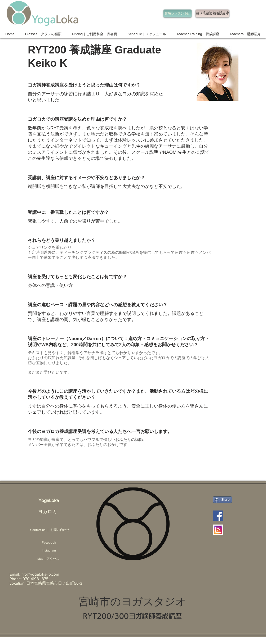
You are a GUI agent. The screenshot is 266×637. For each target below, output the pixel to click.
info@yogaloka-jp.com (40, 574)
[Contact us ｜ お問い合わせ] (49, 530)
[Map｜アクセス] (48, 559)
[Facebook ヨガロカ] (218, 515)
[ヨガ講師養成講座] (212, 13)
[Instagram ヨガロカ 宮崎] (218, 530)
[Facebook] (49, 542)
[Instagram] (49, 550)
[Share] (222, 499)
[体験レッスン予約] (177, 13)
